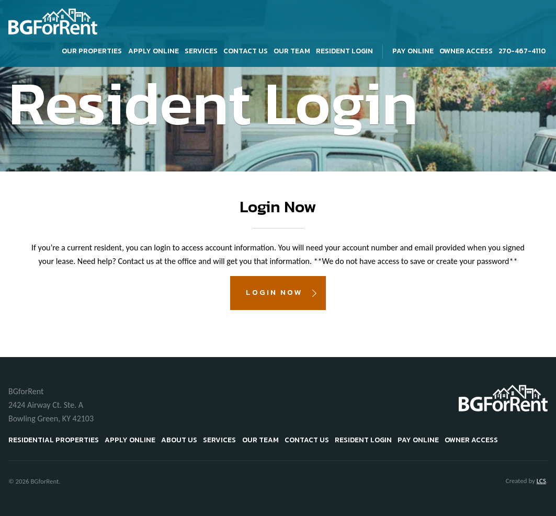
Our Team (292, 50)
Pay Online (413, 50)
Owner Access (466, 50)
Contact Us (245, 50)
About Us (179, 439)
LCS (541, 481)
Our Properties (92, 50)
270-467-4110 (522, 50)
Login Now (274, 292)
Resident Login (344, 50)
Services (201, 50)
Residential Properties (53, 439)
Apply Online (153, 50)
